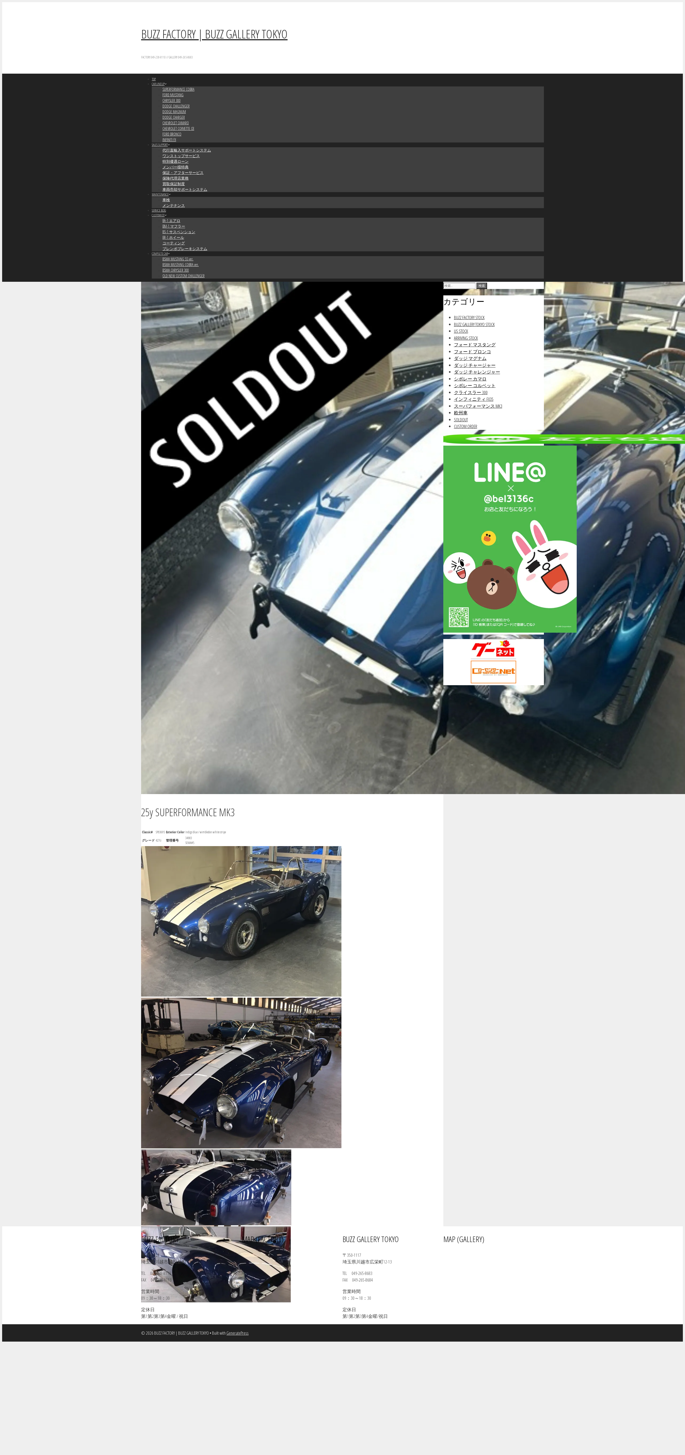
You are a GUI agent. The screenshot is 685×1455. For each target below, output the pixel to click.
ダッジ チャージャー (475, 365)
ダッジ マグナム (470, 358)
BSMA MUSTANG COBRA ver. (180, 264)
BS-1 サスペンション (178, 231)
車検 (166, 199)
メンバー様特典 (175, 166)
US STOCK (461, 331)
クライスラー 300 (471, 392)
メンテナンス (173, 205)
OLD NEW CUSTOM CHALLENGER (183, 275)
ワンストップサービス (181, 155)
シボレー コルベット (475, 385)
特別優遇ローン (175, 161)
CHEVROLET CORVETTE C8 (178, 128)
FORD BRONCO (171, 134)
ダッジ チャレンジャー (477, 372)
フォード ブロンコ (472, 351)
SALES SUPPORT (161, 144)
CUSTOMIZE (159, 215)
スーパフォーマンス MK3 (478, 406)
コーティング (173, 242)
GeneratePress (237, 1333)
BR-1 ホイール (173, 237)
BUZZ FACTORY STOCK (469, 317)
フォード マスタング (475, 345)
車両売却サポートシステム (184, 189)
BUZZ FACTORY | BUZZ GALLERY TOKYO (214, 34)
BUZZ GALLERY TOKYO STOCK (474, 324)
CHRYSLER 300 (171, 100)
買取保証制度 (173, 183)
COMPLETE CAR (161, 253)
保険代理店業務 (175, 178)
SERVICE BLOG (159, 210)
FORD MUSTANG (173, 94)
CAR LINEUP (159, 84)
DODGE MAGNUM (174, 111)
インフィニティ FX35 (473, 399)
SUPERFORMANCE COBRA (178, 89)
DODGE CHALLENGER (176, 106)
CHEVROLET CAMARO (175, 122)
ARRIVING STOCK (466, 338)
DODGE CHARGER (173, 117)
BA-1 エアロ (171, 220)
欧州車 (461, 413)
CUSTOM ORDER (465, 426)
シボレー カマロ (470, 379)
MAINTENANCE (161, 194)
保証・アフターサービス (183, 172)
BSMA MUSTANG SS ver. (177, 258)
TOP (154, 79)
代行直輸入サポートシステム (186, 150)
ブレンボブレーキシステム (184, 248)
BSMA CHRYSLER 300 (175, 270)
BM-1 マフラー (173, 226)
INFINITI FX (169, 139)
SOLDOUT (461, 420)
